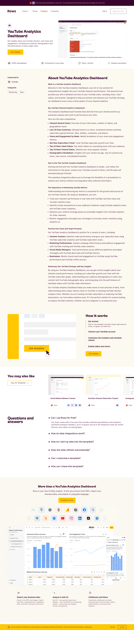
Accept (122, 627)
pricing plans (76, 427)
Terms (87, 3)
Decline (112, 627)
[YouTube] (9, 25)
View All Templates (20, 383)
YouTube (13, 81)
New (22, 92)
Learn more (58, 3)
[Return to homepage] (12, 11)
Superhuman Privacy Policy (74, 3)
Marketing (13, 92)
